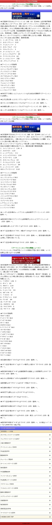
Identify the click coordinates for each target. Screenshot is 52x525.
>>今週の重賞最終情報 (7, 428)
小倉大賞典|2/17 (6, 443)
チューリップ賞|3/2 (7, 459)
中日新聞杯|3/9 (5, 471)
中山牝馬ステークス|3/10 (8, 480)
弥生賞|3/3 (4, 467)
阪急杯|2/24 (4, 455)
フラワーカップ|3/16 (7, 484)
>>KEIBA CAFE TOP (7, 517)
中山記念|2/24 (5, 451)
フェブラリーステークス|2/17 (10, 439)
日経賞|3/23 (4, 500)
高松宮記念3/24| (6, 508)
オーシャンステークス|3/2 (9, 463)
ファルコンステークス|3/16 (9, 488)
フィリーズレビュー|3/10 (8, 476)
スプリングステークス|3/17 (9, 496)
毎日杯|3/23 (4, 504)
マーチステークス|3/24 (8, 512)
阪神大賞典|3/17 (6, 492)
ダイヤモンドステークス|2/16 (10, 435)
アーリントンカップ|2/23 (8, 447)
